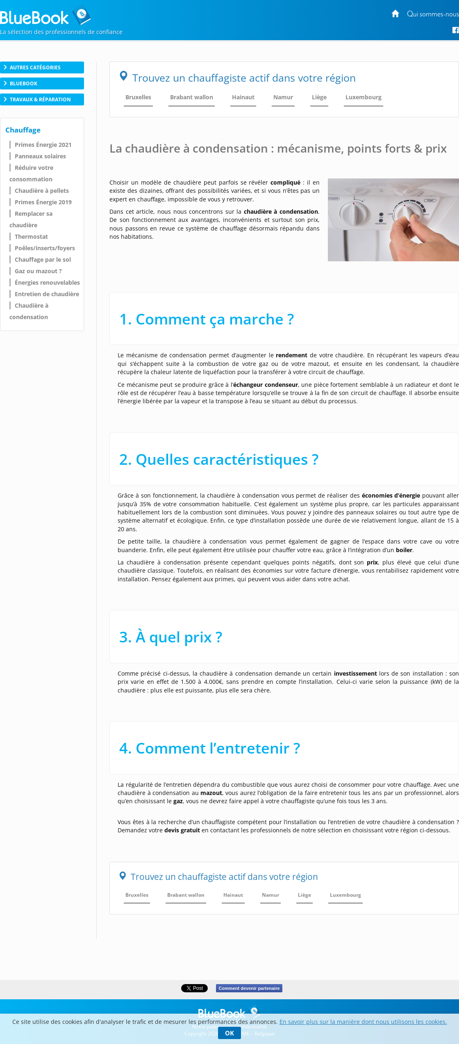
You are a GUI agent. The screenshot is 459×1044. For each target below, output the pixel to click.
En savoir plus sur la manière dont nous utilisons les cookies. (363, 1022)
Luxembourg (363, 97)
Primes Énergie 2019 (43, 202)
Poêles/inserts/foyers (45, 248)
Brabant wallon (191, 97)
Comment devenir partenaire (248, 988)
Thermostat (31, 236)
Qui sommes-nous (433, 14)
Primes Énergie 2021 (43, 144)
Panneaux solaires (40, 156)
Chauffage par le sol (43, 259)
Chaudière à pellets (42, 190)
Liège (319, 97)
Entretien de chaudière (47, 294)
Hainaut (243, 97)
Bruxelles (138, 97)
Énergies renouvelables (47, 282)
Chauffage (23, 130)
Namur (283, 97)
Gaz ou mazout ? (38, 271)
